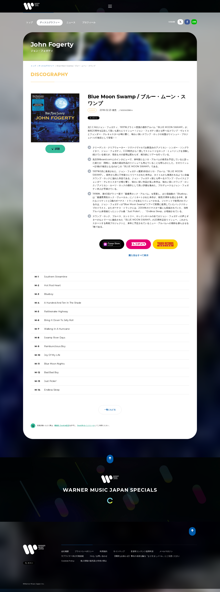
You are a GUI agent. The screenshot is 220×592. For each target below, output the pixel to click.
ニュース (70, 22)
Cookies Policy (67, 561)
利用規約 (103, 551)
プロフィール (88, 22)
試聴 (55, 148)
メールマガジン (166, 551)
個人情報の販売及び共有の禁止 (94, 561)
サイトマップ (119, 551)
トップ (29, 22)
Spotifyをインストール (86, 425)
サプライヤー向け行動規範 (72, 556)
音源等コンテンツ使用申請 (142, 551)
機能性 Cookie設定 (61, 425)
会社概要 (65, 551)
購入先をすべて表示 (138, 255)
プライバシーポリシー (84, 551)
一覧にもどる (110, 409)
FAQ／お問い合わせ (98, 556)
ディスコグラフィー (50, 22)
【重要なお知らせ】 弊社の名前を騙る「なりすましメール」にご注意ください (147, 556)
